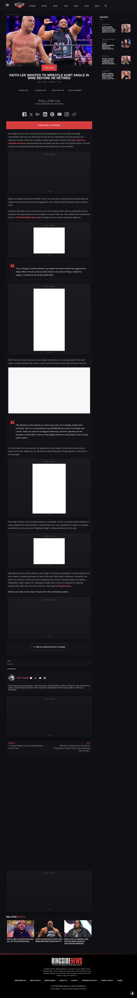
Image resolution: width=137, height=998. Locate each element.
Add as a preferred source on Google (49, 647)
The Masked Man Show (26, 217)
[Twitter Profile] (35, 678)
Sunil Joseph (42, 82)
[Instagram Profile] (44, 678)
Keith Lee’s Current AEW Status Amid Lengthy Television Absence (76, 941)
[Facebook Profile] (31, 678)
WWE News (15, 14)
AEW (55, 6)
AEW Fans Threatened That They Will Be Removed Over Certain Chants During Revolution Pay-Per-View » (72, 748)
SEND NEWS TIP (58, 90)
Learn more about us (69, 975)
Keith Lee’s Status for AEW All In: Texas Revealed (20, 940)
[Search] (105, 6)
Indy (97, 6)
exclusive (58, 973)
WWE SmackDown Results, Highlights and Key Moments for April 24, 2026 (108, 49)
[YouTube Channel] (40, 678)
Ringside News (64, 586)
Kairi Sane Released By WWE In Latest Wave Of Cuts (109, 29)
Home (32, 6)
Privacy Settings (55, 989)
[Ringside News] (67, 966)
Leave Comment (75, 90)
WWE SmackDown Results (108, 40)
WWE (44, 6)
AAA (76, 6)
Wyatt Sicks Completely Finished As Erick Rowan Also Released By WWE (109, 63)
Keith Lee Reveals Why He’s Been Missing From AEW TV (49, 940)
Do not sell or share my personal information (74, 989)
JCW (86, 6)
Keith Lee (10, 664)
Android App (40, 90)
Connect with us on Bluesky (49, 125)
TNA (66, 6)
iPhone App (23, 90)
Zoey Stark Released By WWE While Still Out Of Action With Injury (108, 78)
